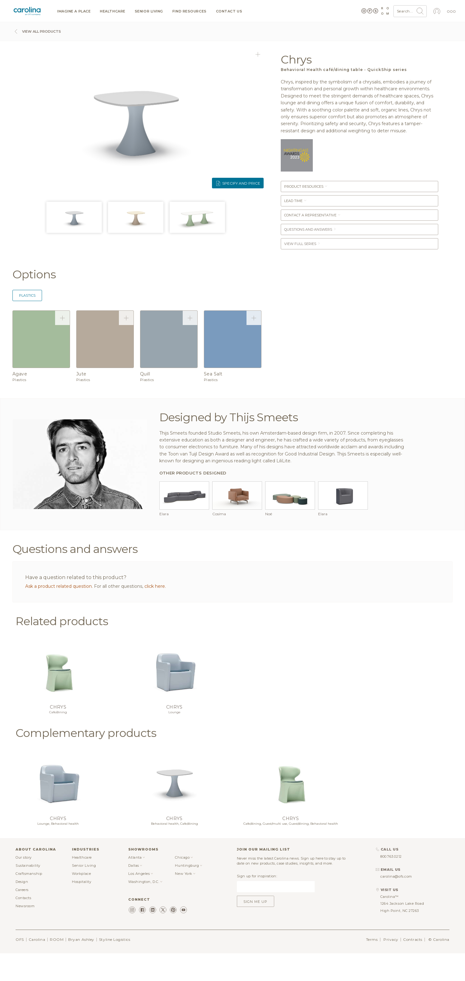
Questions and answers (310, 229)
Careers (22, 890)
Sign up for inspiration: (257, 876)
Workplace (81, 873)
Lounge (174, 712)
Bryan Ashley (81, 939)
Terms (372, 939)
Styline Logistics (114, 939)
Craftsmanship (29, 873)
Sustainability (28, 865)
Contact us (229, 11)
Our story (24, 857)
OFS (20, 939)
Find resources (189, 11)
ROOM (56, 939)
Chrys (58, 707)
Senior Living (149, 11)
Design (22, 882)
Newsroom (25, 906)
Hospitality (81, 882)
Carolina (37, 939)
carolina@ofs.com (396, 876)
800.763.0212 (391, 856)
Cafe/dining (58, 712)
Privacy (390, 939)
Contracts (412, 939)
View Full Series (302, 244)
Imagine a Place (74, 11)
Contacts (23, 898)
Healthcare (112, 11)
